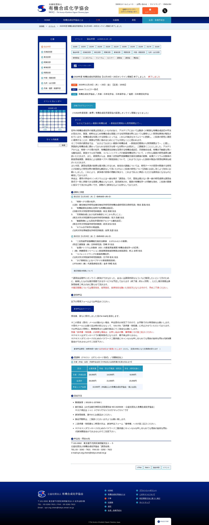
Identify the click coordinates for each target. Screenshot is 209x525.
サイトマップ (155, 4)
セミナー (110, 58)
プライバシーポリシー (148, 490)
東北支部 (97, 52)
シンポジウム (87, 58)
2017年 (149, 46)
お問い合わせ (142, 4)
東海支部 (117, 52)
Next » (147, 467)
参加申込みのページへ (82, 309)
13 (41, 120)
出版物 (116, 20)
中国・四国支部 (139, 52)
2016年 (157, 46)
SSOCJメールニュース (125, 4)
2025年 (83, 46)
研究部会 (76, 58)
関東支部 (107, 52)
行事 (98, 20)
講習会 (119, 58)
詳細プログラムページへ (83, 106)
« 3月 (45, 129)
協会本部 (76, 52)
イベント (166, 467)
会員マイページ (150, 10)
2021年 (116, 46)
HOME (47, 20)
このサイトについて (147, 494)
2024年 (91, 46)
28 (45, 126)
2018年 (140, 46)
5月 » (60, 129)
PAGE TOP (164, 521)
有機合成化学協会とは (73, 20)
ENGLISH (167, 4)
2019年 (132, 46)
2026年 (75, 46)
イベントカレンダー (84, 65)
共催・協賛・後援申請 (52, 88)
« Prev (139, 467)
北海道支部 (87, 52)
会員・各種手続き (157, 20)
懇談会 (136, 58)
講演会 (127, 58)
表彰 (134, 20)
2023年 (99, 46)
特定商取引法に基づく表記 (149, 498)
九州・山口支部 (154, 52)
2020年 (124, 46)
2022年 (108, 46)
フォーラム (100, 58)
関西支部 (127, 52)
